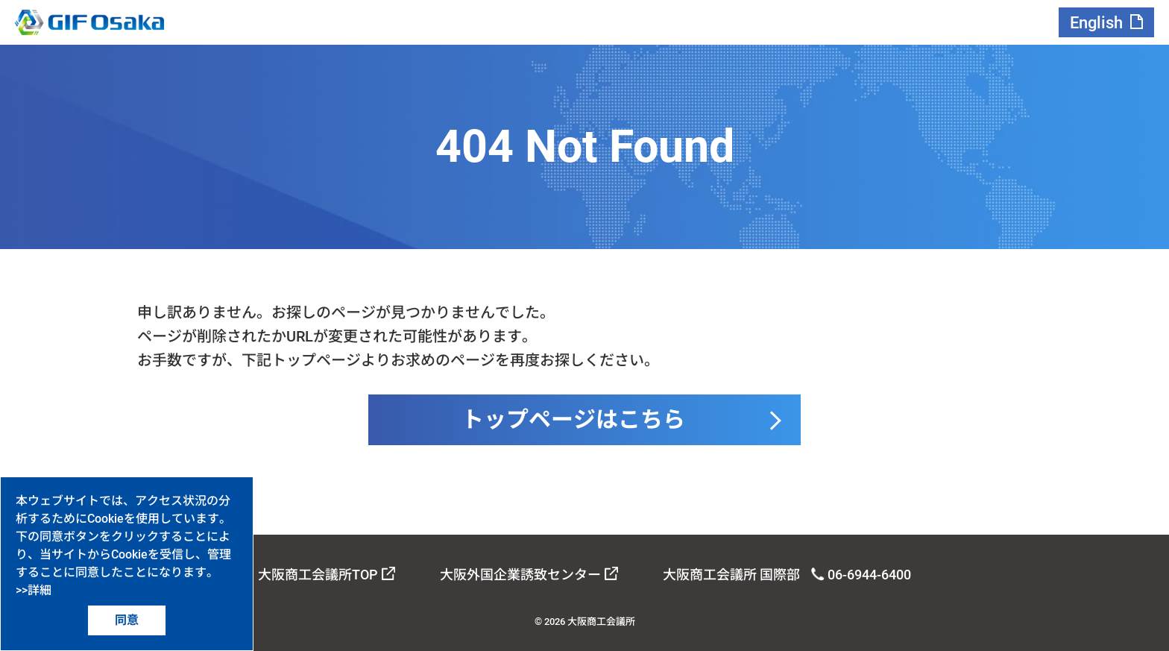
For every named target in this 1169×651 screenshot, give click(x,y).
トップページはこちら (573, 419)
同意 (127, 620)
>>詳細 (33, 590)
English (1096, 22)
